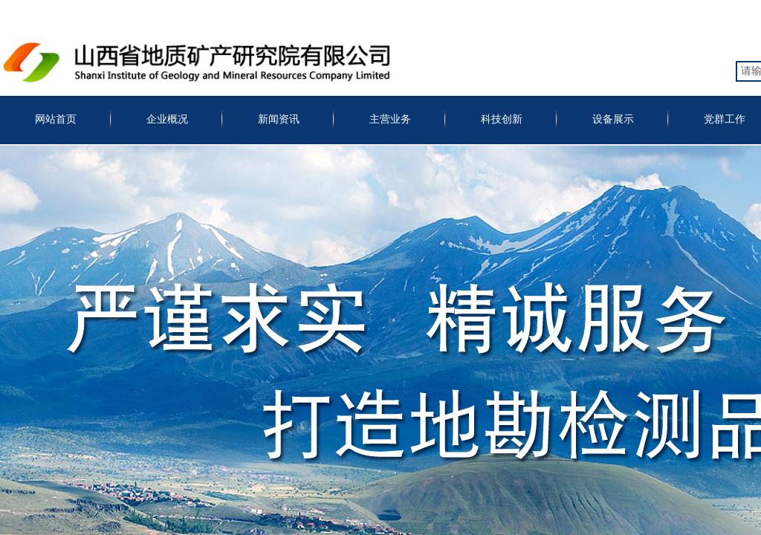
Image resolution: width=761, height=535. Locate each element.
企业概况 (167, 119)
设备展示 (613, 119)
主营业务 (390, 119)
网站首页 (56, 119)
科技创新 (501, 119)
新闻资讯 (278, 119)
